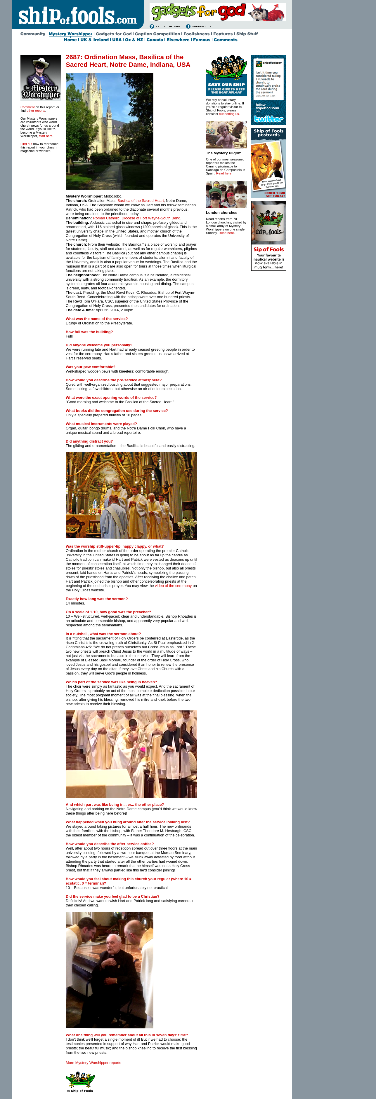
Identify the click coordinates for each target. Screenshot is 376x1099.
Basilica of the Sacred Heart (140, 200)
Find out (26, 144)
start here (46, 136)
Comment (27, 107)
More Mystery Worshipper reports (93, 1062)
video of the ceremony (173, 585)
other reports (36, 110)
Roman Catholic (106, 218)
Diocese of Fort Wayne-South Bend (151, 218)
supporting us (229, 114)
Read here (223, 173)
